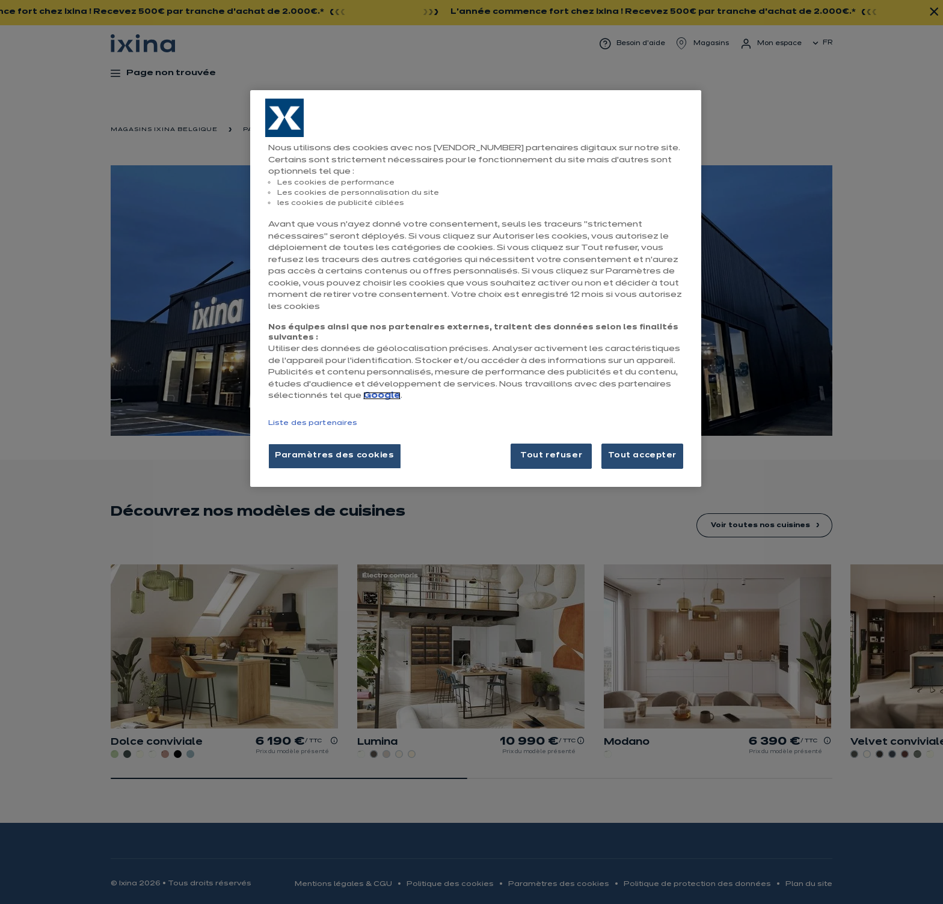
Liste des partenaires (312, 423)
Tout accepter (642, 455)
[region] (475, 288)
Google (382, 396)
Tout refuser (551, 455)
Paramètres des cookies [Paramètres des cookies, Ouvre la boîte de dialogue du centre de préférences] (335, 455)
